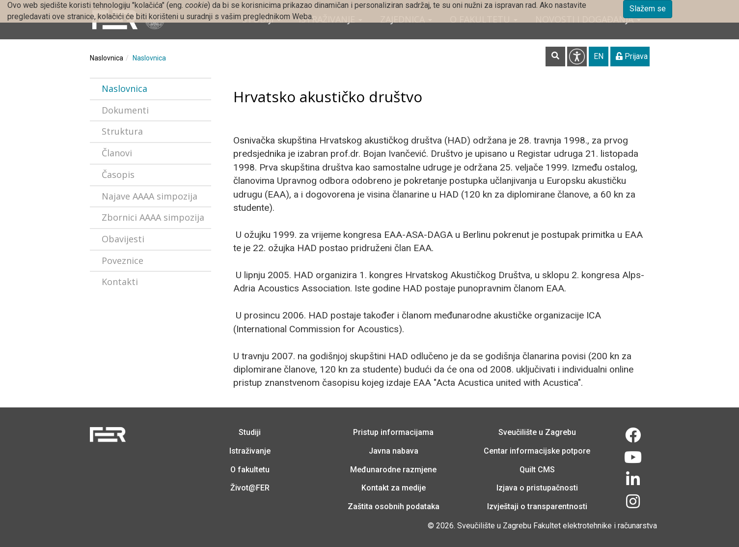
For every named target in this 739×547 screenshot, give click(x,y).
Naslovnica (106, 58)
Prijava (632, 56)
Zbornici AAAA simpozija (153, 217)
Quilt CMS (537, 469)
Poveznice (122, 260)
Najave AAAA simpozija (149, 196)
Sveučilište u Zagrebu (537, 432)
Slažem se (648, 8)
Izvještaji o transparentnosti (537, 506)
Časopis (118, 174)
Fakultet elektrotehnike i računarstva (595, 525)
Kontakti (120, 282)
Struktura (122, 131)
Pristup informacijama (393, 432)
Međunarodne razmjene (393, 469)
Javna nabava (393, 451)
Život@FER (250, 487)
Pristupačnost (577, 56)
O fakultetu (250, 469)
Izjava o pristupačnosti (537, 487)
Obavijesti (123, 239)
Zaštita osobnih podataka (393, 506)
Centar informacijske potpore (537, 451)
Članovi (117, 153)
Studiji (250, 432)
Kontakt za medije (393, 487)
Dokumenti (125, 110)
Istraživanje (250, 451)
